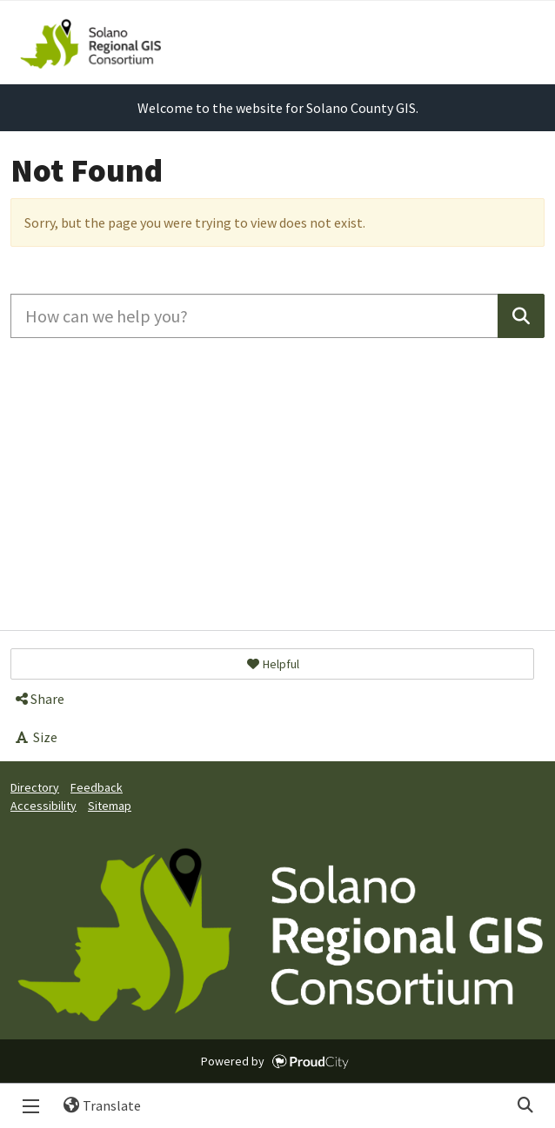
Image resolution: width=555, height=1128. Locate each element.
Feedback (96, 787)
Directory (34, 787)
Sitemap (109, 805)
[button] (272, 664)
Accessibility (43, 805)
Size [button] (35, 737)
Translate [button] (95, 1106)
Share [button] (38, 698)
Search (525, 1106)
